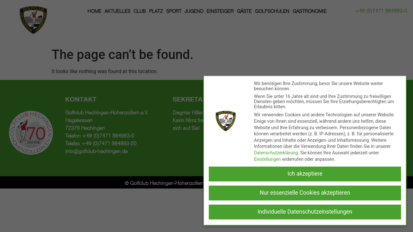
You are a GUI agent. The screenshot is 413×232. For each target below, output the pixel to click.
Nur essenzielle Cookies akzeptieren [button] (305, 192)
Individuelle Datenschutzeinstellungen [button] (304, 211)
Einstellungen (267, 159)
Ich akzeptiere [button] (304, 173)
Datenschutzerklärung (276, 152)
